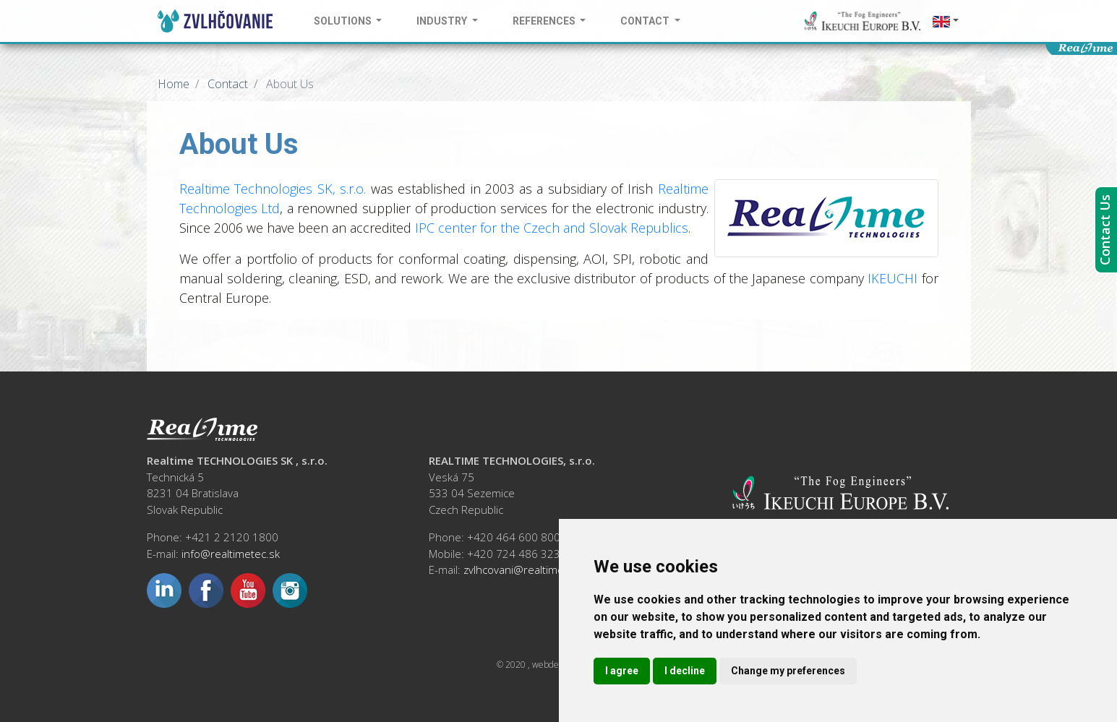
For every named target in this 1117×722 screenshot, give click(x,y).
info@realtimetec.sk (230, 553)
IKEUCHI (892, 278)
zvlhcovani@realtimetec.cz (527, 569)
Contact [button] (646, 21)
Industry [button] (442, 21)
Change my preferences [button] (788, 670)
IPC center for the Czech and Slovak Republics (551, 227)
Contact (226, 84)
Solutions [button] (344, 21)
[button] (946, 21)
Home (173, 84)
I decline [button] (684, 670)
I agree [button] (621, 670)
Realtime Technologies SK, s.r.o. (273, 188)
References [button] (545, 21)
